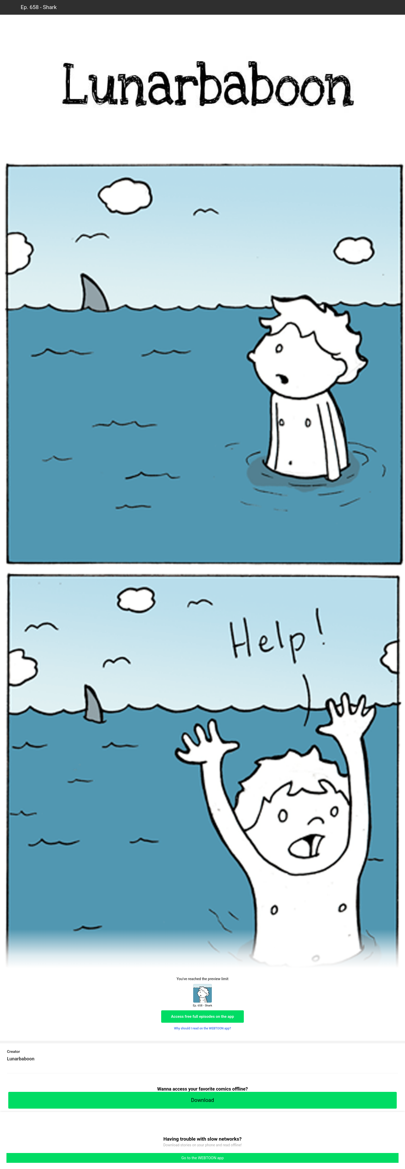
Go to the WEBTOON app (202, 1158)
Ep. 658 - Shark (39, 7)
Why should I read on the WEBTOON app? (202, 1028)
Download (202, 1100)
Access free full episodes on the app (202, 1016)
